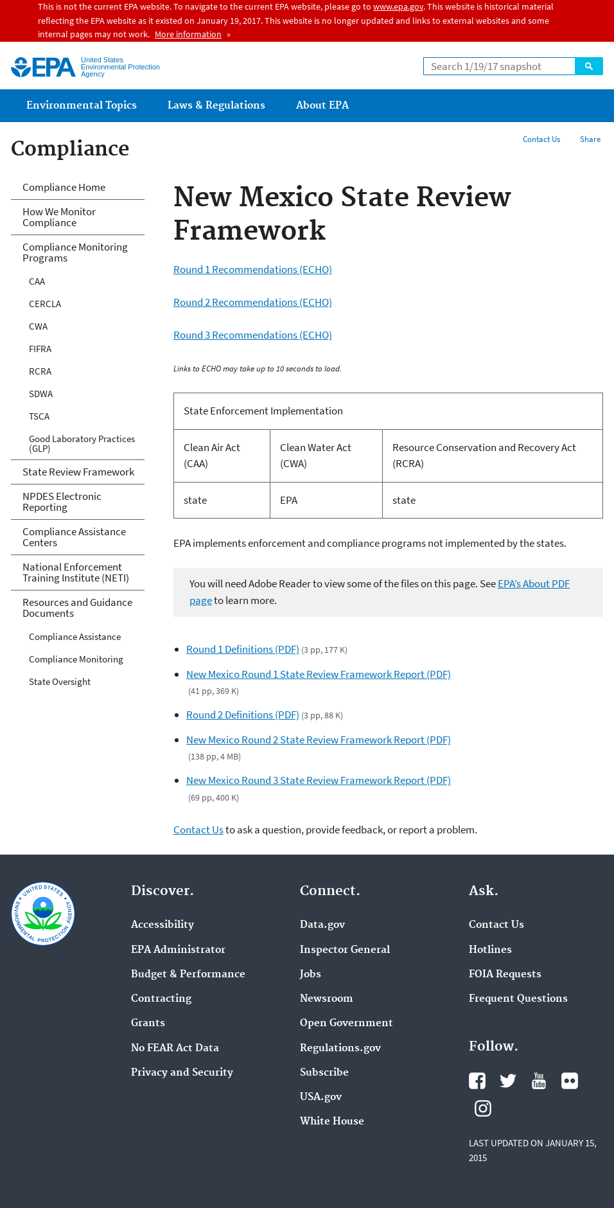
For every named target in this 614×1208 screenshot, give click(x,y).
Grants (148, 1023)
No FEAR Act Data (175, 1048)
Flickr (569, 1080)
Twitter (508, 1080)
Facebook (477, 1080)
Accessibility (162, 925)
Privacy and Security (182, 1073)
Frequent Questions (518, 999)
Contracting (161, 999)
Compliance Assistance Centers (74, 536)
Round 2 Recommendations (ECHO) (252, 302)
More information (188, 34)
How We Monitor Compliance (59, 216)
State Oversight (60, 681)
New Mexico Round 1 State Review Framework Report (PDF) (318, 674)
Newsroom (326, 999)
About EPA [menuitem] (322, 106)
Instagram (483, 1108)
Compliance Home (63, 187)
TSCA (39, 416)
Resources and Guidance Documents (77, 607)
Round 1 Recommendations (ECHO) (252, 269)
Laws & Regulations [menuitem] (216, 106)
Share (590, 139)
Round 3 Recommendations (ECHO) (252, 335)
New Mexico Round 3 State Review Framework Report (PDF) (318, 780)
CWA (38, 326)
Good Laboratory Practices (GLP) (82, 443)
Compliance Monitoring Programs (75, 252)
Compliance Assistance (75, 636)
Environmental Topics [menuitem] (81, 106)
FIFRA (40, 348)
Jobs (310, 975)
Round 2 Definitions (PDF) (242, 714)
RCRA (40, 371)
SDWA (41, 393)
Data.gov (322, 925)
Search (589, 66)
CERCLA (45, 304)
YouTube (539, 1080)
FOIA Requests (505, 975)
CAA (37, 281)
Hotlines (490, 950)
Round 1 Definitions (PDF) (242, 649)
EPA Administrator (178, 950)
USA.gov (321, 1097)
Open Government (346, 1023)
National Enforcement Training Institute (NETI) (75, 572)
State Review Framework (78, 472)
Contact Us (541, 139)
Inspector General (345, 950)
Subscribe (324, 1073)
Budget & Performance (188, 975)
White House (332, 1122)
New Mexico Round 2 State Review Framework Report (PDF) (318, 740)
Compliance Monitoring (76, 659)
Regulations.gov (340, 1048)
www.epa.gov (398, 6)
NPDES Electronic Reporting (61, 501)
